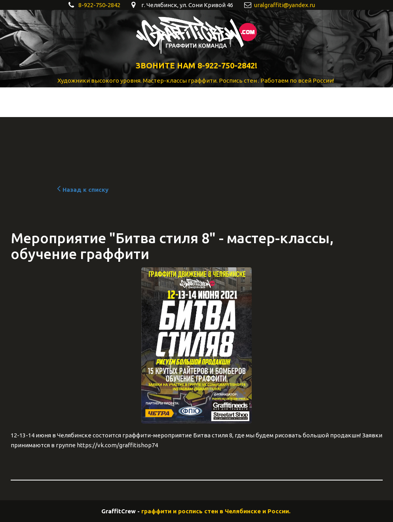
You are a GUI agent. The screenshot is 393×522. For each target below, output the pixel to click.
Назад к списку (81, 189)
